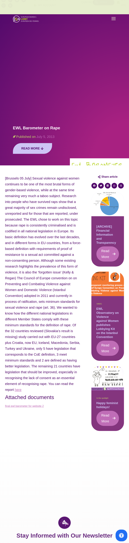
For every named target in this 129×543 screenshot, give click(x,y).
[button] (113, 19)
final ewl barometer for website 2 (24, 406)
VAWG (99, 304)
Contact (87, 7)
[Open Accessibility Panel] (121, 535)
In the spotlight (102, 398)
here (18, 390)
